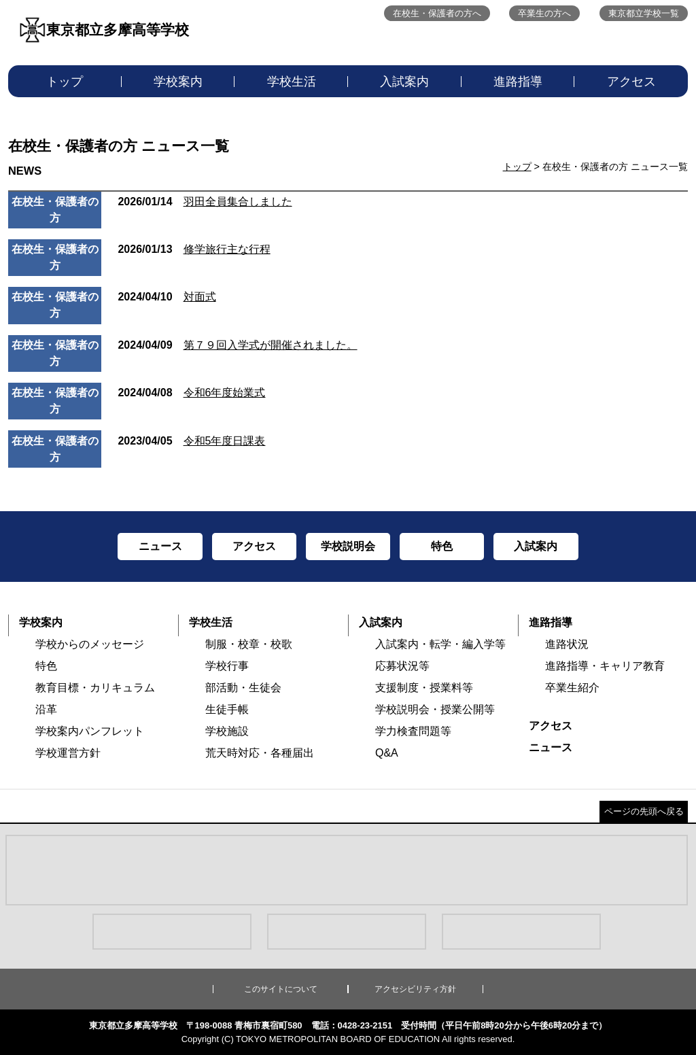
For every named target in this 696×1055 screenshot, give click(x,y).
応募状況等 (402, 666)
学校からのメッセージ (89, 644)
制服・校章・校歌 (248, 644)
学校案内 (178, 81)
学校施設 (227, 731)
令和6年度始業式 (191, 392)
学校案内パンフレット (89, 731)
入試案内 (404, 81)
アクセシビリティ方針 (415, 989)
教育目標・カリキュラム (95, 687)
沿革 (46, 709)
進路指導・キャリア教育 (605, 666)
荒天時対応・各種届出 (259, 753)
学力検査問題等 (413, 731)
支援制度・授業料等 (424, 687)
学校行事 (227, 666)
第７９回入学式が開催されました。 (237, 345)
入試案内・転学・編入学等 (440, 644)
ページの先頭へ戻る (644, 811)
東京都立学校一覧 (643, 13)
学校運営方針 (68, 753)
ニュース (550, 747)
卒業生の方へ (544, 13)
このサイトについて (280, 989)
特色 (46, 666)
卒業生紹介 (572, 687)
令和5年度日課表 (191, 441)
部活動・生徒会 (243, 687)
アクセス (631, 81)
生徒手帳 (227, 709)
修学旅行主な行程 (194, 249)
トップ (64, 81)
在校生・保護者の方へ (437, 13)
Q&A (386, 753)
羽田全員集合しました (205, 201)
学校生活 (291, 81)
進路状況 (567, 644)
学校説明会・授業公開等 (435, 709)
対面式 (166, 296)
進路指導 (517, 81)
